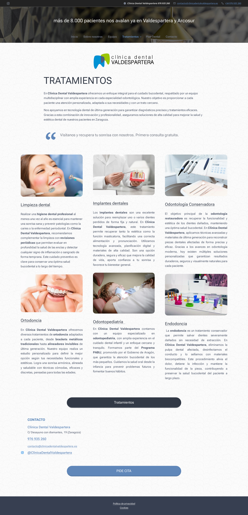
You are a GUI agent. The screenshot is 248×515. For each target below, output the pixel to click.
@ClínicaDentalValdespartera (50, 453)
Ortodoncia (31, 320)
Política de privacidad (124, 503)
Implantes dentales (110, 203)
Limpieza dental (36, 204)
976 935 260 (37, 439)
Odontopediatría (109, 321)
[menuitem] (76, 36)
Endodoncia (176, 323)
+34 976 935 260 (233, 3)
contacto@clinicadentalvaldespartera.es (197, 3)
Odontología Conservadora (190, 204)
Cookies (124, 507)
